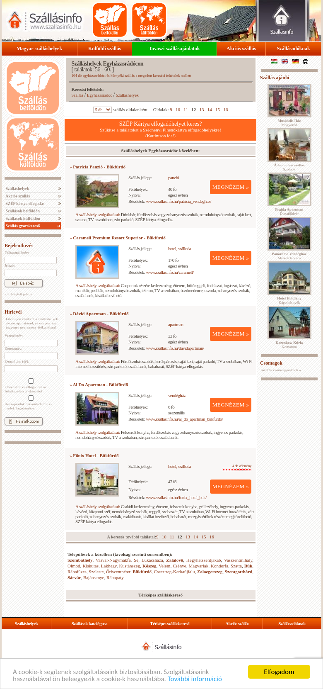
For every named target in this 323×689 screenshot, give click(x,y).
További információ (195, 679)
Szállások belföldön (22, 211)
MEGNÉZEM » (230, 187)
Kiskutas (90, 565)
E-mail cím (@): (17, 361)
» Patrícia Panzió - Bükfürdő (97, 166)
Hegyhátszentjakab (203, 560)
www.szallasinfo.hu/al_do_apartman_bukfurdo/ (184, 418)
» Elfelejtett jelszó (18, 294)
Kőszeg (149, 565)
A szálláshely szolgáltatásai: (97, 214)
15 (217, 109)
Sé (136, 560)
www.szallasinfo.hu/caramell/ (170, 272)
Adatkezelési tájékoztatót (23, 391)
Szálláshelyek (17, 188)
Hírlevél (13, 312)
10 (178, 109)
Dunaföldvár (289, 211)
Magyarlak (198, 565)
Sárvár (74, 577)
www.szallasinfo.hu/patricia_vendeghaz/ (178, 201)
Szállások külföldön (22, 218)
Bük (248, 565)
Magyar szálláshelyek (39, 48)
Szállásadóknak (293, 48)
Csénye (179, 565)
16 (225, 109)
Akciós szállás (241, 48)
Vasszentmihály (238, 560)
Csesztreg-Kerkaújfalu (174, 571)
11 (185, 109)
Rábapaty (115, 577)
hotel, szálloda (179, 248)
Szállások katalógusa (90, 623)
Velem (164, 565)
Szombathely (80, 560)
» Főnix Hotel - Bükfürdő (94, 455)
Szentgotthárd (239, 571)
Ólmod (73, 565)
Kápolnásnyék (289, 300)
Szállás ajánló (274, 77)
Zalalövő (174, 560)
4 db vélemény (236, 467)
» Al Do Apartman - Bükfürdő (99, 384)
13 (201, 109)
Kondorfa (219, 565)
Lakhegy (109, 565)
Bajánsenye (93, 577)
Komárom (289, 345)
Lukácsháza (152, 560)
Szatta (236, 565)
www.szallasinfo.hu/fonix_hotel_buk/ (176, 497)
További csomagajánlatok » (280, 370)
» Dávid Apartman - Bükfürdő (99, 313)
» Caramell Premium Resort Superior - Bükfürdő (118, 237)
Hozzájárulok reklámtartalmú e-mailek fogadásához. (30, 402)
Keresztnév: (13, 348)
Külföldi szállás (104, 48)
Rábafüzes (77, 571)
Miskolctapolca (289, 256)
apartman (175, 324)
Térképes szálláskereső (169, 623)
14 (209, 109)
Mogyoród (289, 123)
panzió (173, 177)
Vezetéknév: (14, 336)
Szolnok (289, 167)
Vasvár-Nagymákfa (113, 560)
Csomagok (271, 363)
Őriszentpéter (118, 571)
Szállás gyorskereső (22, 226)
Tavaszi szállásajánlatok (174, 48)
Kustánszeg (129, 565)
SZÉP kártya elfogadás (24, 203)
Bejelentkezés (19, 245)
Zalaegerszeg (209, 571)
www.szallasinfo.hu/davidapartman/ (175, 348)
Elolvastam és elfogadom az (30, 385)
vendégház (177, 395)
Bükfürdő (142, 571)
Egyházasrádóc (99, 95)
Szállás (77, 95)
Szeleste (96, 571)
